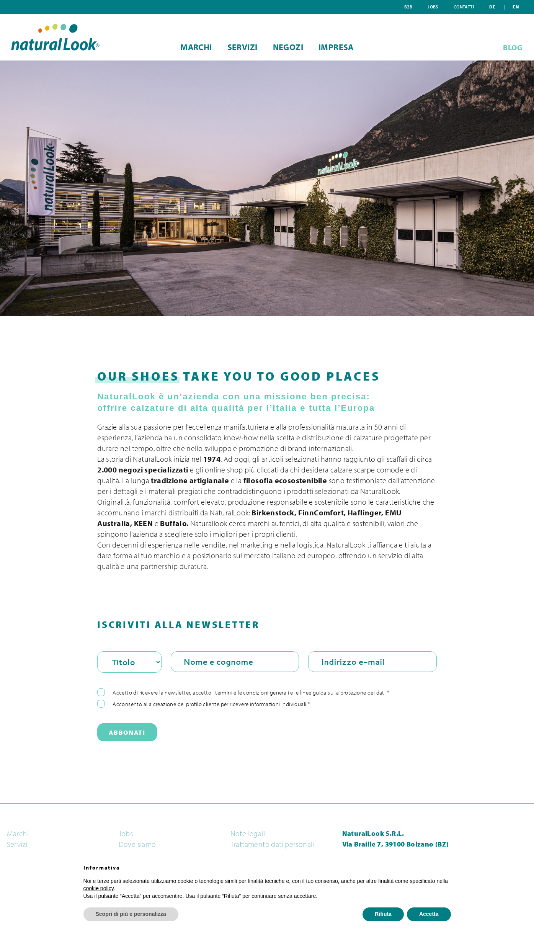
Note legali (247, 833)
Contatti (491, 7)
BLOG (513, 47)
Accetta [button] (429, 914)
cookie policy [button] (98, 888)
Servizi (238, 47)
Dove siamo (137, 844)
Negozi (293, 47)
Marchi (182, 47)
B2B (448, 7)
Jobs (466, 7)
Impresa (349, 47)
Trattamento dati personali (272, 844)
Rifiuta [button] (383, 914)
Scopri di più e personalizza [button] (131, 914)
